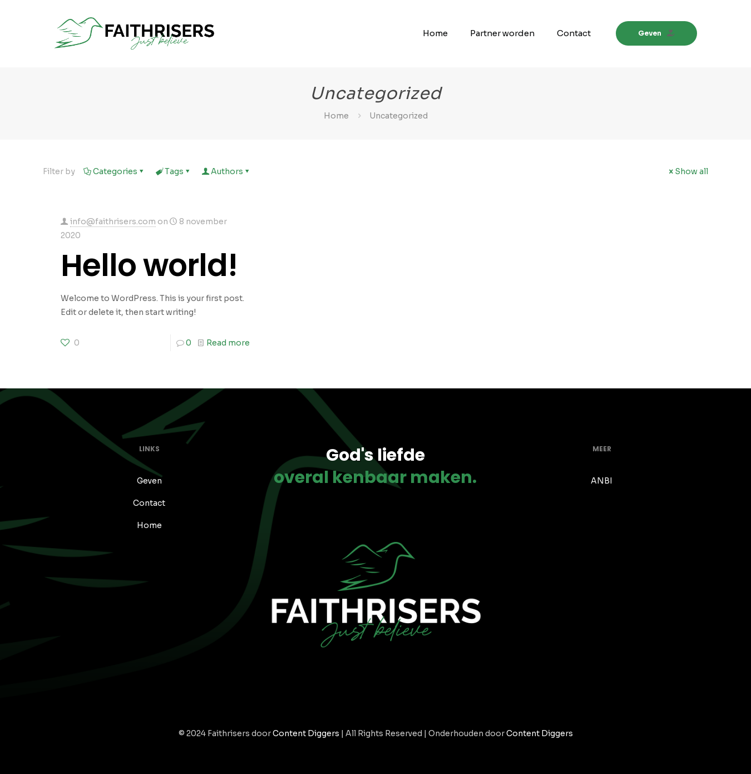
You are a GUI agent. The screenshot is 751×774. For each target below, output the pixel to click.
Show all (687, 171)
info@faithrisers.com (113, 221)
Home (336, 116)
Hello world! (149, 265)
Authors (226, 171)
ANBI (601, 481)
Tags (173, 171)
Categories (114, 171)
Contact (149, 503)
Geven (656, 33)
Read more (228, 343)
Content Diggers (306, 733)
